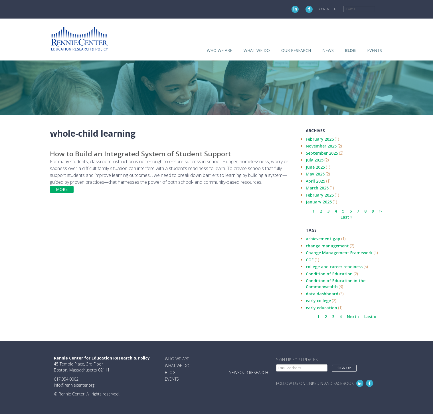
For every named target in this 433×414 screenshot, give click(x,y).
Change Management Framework (339, 252)
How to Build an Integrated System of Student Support (140, 153)
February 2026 (320, 139)
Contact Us (327, 9)
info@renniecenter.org (74, 385)
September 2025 (322, 153)
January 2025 (319, 202)
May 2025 (315, 174)
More (62, 189)
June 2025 (315, 167)
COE (310, 259)
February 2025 (320, 195)
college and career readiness (334, 266)
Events (374, 50)
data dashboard (322, 293)
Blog (350, 50)
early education (321, 307)
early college (318, 300)
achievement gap (323, 238)
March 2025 (317, 188)
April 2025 (315, 181)
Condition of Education (329, 273)
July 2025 (314, 160)
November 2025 (321, 146)
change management (327, 246)
